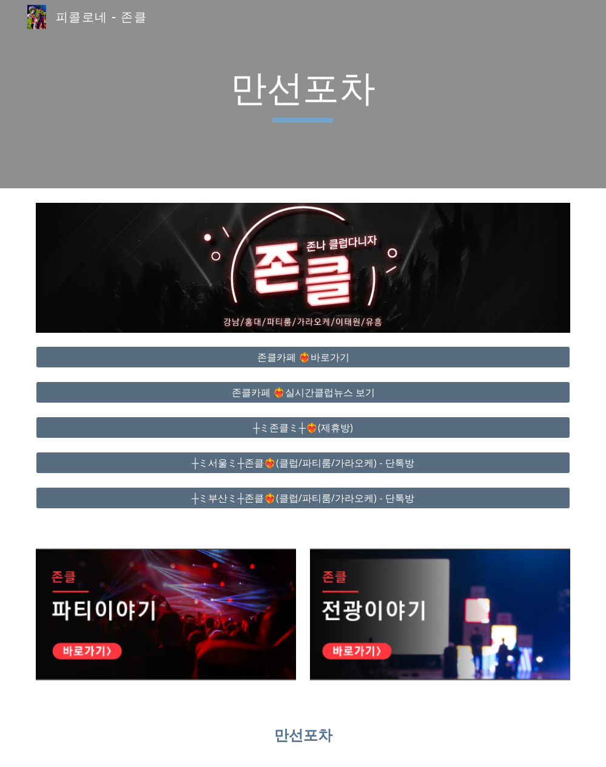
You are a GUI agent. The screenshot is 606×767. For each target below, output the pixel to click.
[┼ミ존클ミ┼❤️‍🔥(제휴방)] (302, 427)
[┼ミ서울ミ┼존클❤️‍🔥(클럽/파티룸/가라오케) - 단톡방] (302, 462)
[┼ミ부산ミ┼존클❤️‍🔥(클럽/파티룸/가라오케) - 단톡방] (302, 498)
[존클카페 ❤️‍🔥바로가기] (302, 357)
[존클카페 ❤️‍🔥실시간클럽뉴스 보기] (302, 392)
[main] (303, 94)
